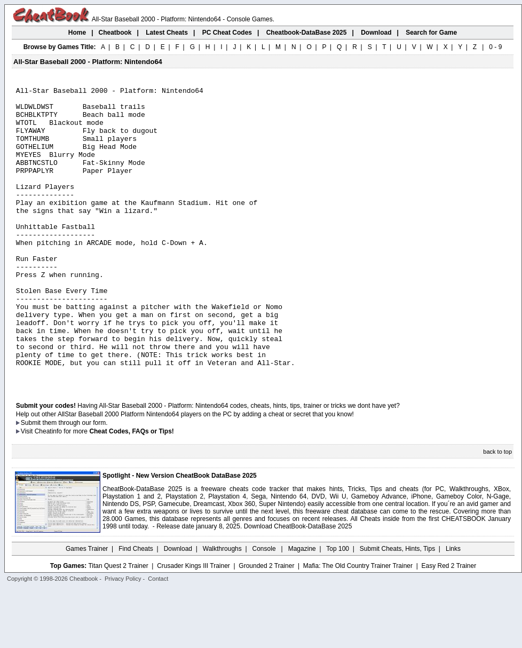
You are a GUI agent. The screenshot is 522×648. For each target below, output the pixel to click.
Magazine (302, 608)
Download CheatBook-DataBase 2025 (298, 585)
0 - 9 (495, 47)
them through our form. (75, 482)
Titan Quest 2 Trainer (118, 625)
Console (265, 608)
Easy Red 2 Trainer (448, 625)
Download (178, 608)
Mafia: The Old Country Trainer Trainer (358, 625)
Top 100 (337, 608)
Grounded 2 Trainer (266, 625)
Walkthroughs (222, 608)
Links (453, 608)
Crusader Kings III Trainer (193, 625)
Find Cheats (135, 608)
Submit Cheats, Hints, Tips (397, 608)
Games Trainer (87, 608)
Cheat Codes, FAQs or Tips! (131, 490)
